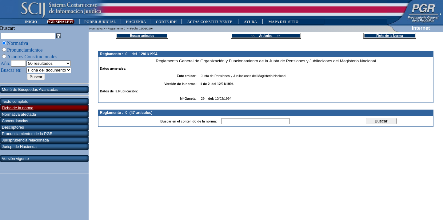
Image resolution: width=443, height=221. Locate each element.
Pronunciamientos (25, 49)
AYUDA (250, 22)
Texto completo (15, 101)
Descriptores (13, 127)
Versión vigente (15, 158)
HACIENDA (136, 22)
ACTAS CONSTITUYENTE (209, 22)
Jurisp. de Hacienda (19, 146)
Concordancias (15, 120)
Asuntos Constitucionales (32, 56)
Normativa (17, 43)
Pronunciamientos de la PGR (27, 133)
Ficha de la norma (17, 108)
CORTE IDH (166, 22)
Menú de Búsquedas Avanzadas (30, 89)
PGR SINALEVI (60, 22)
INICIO (31, 22)
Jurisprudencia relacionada (25, 140)
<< (254, 35)
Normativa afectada (19, 114)
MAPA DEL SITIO (283, 22)
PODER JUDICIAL (100, 22)
